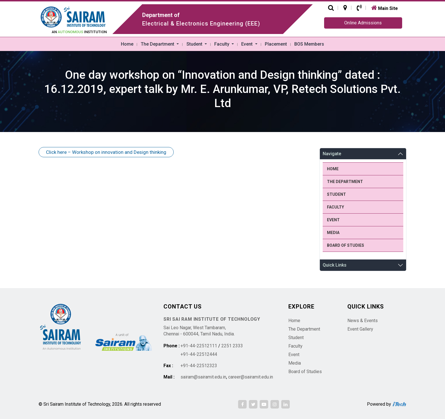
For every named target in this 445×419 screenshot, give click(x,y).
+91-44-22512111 (198, 345)
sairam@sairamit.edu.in (203, 377)
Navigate (332, 153)
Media (333, 232)
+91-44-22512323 (198, 365)
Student (194, 44)
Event (247, 44)
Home (127, 44)
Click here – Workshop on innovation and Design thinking (106, 152)
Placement (276, 44)
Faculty (222, 44)
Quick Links (335, 265)
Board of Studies (345, 245)
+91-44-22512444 (198, 354)
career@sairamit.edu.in (250, 377)
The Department (158, 44)
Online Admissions (363, 22)
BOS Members (309, 44)
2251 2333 (232, 345)
